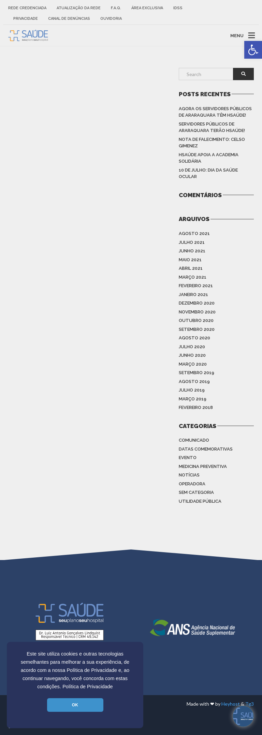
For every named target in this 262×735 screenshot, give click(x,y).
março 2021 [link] (192, 277)
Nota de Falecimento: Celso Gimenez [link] (212, 143)
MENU (237, 35)
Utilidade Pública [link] (200, 501)
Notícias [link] (189, 474)
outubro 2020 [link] (196, 320)
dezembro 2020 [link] (197, 303)
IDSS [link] (178, 8)
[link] (253, 50)
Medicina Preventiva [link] (203, 466)
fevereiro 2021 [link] (196, 285)
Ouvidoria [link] (111, 18)
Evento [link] (187, 457)
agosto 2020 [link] (194, 337)
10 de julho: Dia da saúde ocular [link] (208, 173)
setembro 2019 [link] (196, 372)
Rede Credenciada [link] (27, 8)
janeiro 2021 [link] (193, 294)
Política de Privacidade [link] (87, 686)
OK (75, 705)
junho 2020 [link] (192, 355)
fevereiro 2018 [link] (196, 407)
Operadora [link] (192, 483)
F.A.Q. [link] (116, 8)
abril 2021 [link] (191, 268)
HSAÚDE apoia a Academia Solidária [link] (208, 158)
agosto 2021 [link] (194, 233)
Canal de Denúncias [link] (69, 18)
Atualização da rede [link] (79, 8)
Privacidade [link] (25, 18)
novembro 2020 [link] (197, 311)
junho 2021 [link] (192, 250)
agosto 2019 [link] (194, 381)
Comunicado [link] (194, 440)
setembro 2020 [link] (197, 329)
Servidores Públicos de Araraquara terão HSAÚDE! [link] (212, 127)
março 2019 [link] (192, 398)
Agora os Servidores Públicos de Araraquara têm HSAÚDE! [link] (215, 112)
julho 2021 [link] (192, 242)
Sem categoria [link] (196, 492)
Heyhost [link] (230, 704)
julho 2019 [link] (192, 390)
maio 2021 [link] (190, 259)
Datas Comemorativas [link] (206, 449)
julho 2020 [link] (192, 346)
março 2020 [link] (193, 364)
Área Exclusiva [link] (147, 8)
